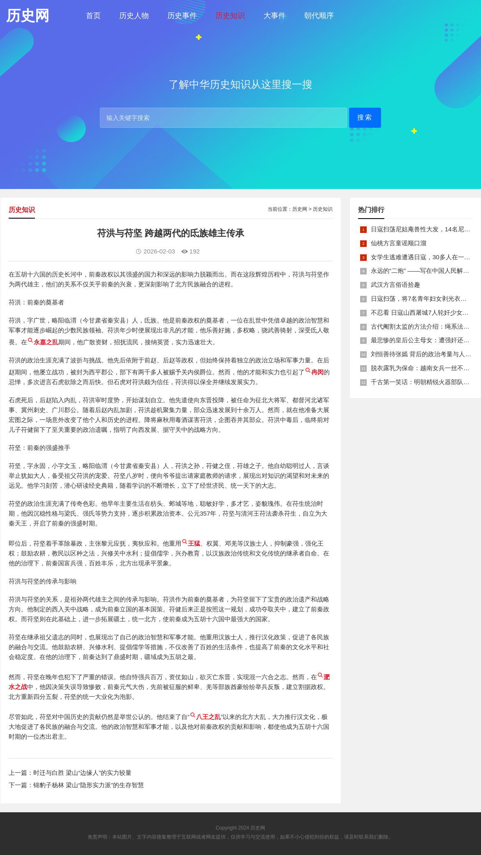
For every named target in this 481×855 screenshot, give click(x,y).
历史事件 (182, 16)
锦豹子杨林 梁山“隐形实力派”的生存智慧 (88, 784)
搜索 (365, 117)
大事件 (275, 16)
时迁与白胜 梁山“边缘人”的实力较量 (82, 772)
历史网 (299, 209)
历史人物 (134, 16)
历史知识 (230, 16)
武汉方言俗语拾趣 (395, 284)
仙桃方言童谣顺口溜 (398, 243)
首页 (93, 16)
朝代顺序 (319, 16)
